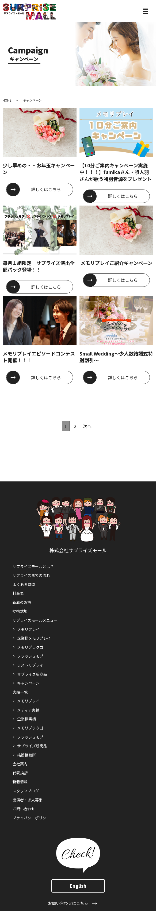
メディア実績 (28, 710)
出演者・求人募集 (28, 799)
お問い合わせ (24, 808)
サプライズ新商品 (32, 674)
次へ (87, 426)
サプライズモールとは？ (33, 566)
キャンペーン (28, 683)
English (78, 885)
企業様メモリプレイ (34, 638)
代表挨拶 (20, 772)
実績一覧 (20, 692)
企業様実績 (26, 718)
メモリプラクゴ (30, 647)
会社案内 (20, 763)
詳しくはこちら (46, 189)
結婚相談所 (26, 755)
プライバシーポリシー (31, 817)
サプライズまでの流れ (31, 575)
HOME (7, 100)
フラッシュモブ (30, 656)
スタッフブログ (26, 790)
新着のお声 (22, 602)
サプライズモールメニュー (35, 620)
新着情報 (20, 781)
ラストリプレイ (30, 665)
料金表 (18, 593)
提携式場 (20, 611)
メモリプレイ (28, 629)
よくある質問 (24, 584)
